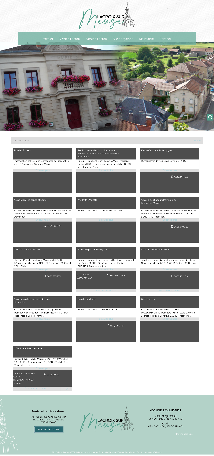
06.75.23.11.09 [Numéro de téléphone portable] (181, 276)
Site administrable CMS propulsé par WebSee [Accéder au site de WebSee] (119, 452)
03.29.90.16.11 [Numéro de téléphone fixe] (53, 374)
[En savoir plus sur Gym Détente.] (169, 319)
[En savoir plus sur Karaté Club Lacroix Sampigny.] (169, 170)
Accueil (48, 39)
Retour (197, 140)
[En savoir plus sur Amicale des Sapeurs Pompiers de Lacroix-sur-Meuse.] (169, 220)
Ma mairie (146, 39)
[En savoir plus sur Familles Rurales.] (42, 170)
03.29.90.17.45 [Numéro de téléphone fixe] (54, 226)
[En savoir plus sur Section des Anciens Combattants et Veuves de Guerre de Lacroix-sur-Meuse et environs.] (106, 170)
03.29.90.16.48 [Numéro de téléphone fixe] (117, 275)
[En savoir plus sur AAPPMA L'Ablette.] (106, 220)
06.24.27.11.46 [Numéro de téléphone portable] (181, 177)
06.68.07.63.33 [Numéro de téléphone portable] (181, 227)
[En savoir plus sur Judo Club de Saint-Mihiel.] (42, 269)
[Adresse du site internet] (106, 290)
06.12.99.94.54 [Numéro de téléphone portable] (117, 326)
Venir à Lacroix (97, 39)
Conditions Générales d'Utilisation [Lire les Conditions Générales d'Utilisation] (149, 452)
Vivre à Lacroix (70, 39)
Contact (165, 39)
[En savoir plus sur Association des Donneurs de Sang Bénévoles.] (42, 319)
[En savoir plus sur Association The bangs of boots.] (42, 220)
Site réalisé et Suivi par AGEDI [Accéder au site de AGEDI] (63, 452)
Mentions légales (183, 434)
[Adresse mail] (66, 389)
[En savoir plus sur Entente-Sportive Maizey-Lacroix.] (106, 269)
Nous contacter (48, 429)
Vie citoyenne (123, 39)
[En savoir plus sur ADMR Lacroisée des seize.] (42, 368)
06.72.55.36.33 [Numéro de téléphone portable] (54, 276)
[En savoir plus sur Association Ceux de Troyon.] (169, 269)
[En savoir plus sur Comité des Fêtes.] (106, 319)
